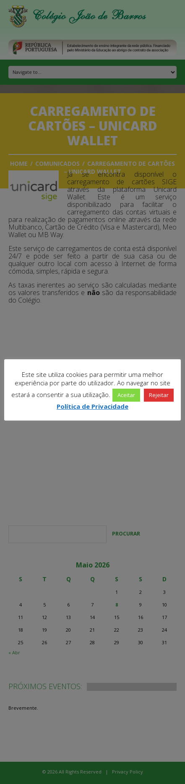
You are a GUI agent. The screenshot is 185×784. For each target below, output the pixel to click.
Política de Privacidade (92, 406)
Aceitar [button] (126, 395)
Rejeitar (159, 395)
